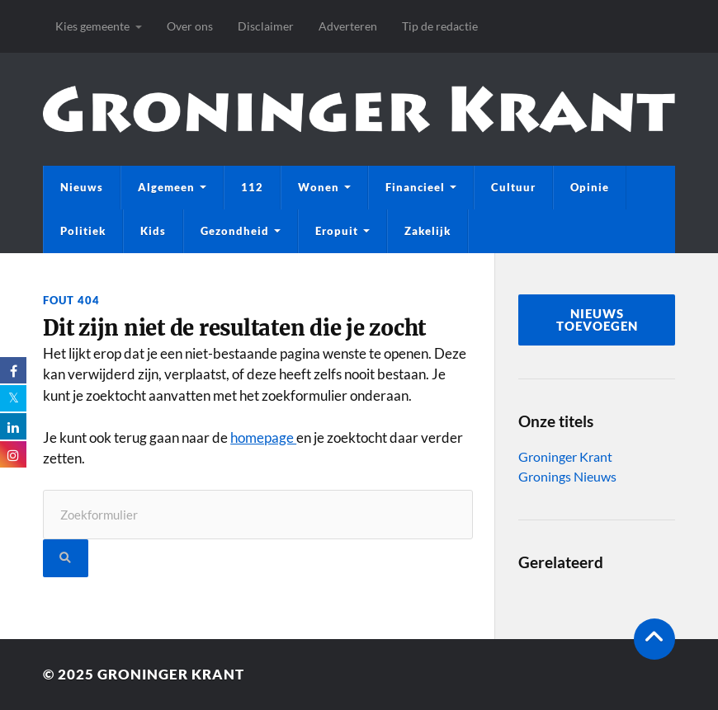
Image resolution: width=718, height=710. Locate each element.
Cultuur (513, 187)
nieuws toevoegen (597, 319)
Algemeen (166, 187)
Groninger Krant (565, 456)
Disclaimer (266, 26)
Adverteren (348, 26)
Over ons (190, 26)
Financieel (415, 187)
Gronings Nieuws (567, 476)
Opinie (589, 187)
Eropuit (336, 230)
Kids (153, 230)
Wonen (318, 187)
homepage (263, 437)
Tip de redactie (440, 26)
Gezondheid (235, 230)
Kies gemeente (92, 26)
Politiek (83, 230)
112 (252, 187)
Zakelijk (427, 230)
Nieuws (81, 187)
